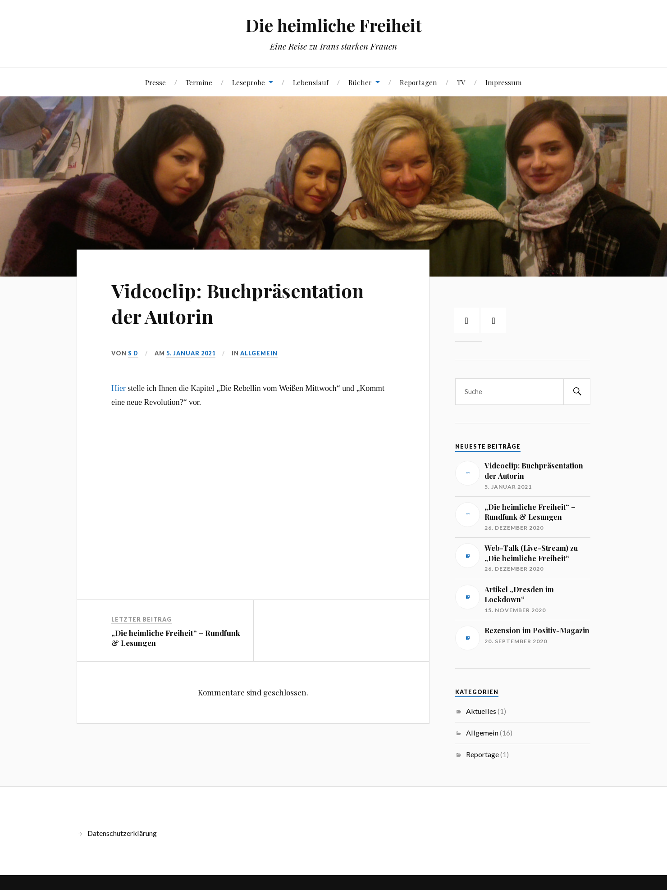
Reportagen (418, 82)
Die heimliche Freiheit (334, 25)
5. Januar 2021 (190, 353)
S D (133, 353)
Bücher (360, 82)
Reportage (482, 754)
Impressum (503, 82)
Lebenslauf (311, 82)
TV (461, 82)
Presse (155, 82)
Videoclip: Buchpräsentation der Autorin (243, 303)
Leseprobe (248, 82)
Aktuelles (481, 711)
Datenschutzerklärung (122, 833)
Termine (199, 82)
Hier (118, 388)
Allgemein (259, 353)
